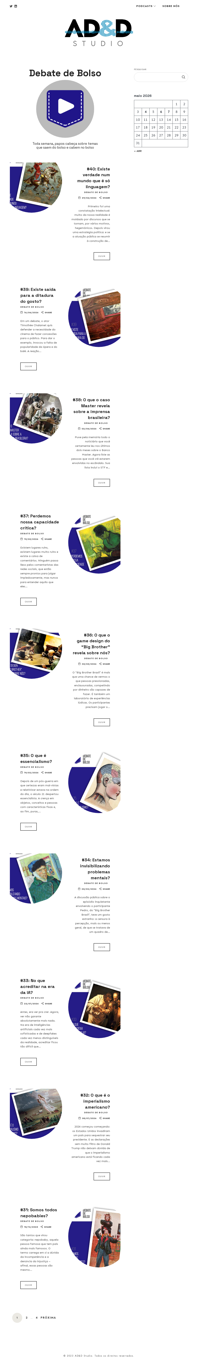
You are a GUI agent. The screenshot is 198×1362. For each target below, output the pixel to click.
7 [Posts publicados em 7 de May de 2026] (169, 112)
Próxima (48, 1318)
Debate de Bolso (96, 192)
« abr (138, 151)
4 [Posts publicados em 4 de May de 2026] (146, 112)
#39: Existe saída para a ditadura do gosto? (38, 295)
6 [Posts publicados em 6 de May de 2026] (161, 112)
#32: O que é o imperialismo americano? (95, 1101)
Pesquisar (140, 69)
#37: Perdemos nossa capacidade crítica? (39, 522)
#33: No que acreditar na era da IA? (37, 986)
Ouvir (101, 256)
